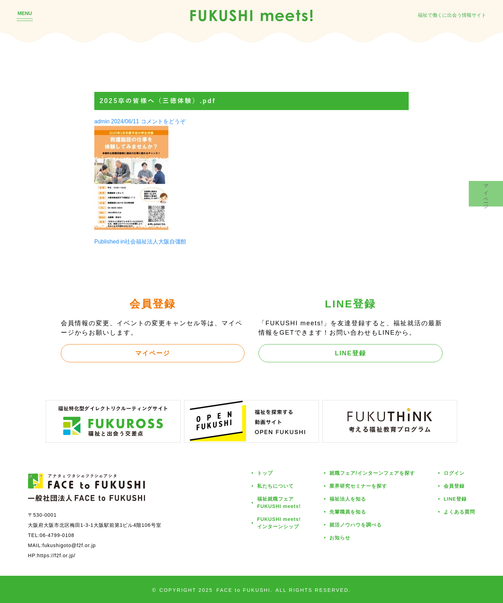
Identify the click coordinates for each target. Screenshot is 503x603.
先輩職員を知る (347, 511)
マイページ (152, 353)
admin (102, 121)
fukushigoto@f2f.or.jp (69, 545)
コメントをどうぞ (163, 121)
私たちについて (275, 486)
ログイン (454, 473)
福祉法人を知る (347, 498)
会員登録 (454, 486)
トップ (265, 473)
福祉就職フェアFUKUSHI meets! (279, 502)
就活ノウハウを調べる (355, 524)
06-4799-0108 (57, 535)
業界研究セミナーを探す (358, 486)
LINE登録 (350, 353)
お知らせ (339, 537)
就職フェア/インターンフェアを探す (372, 473)
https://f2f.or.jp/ (56, 555)
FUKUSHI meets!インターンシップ (279, 523)
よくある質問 (459, 511)
